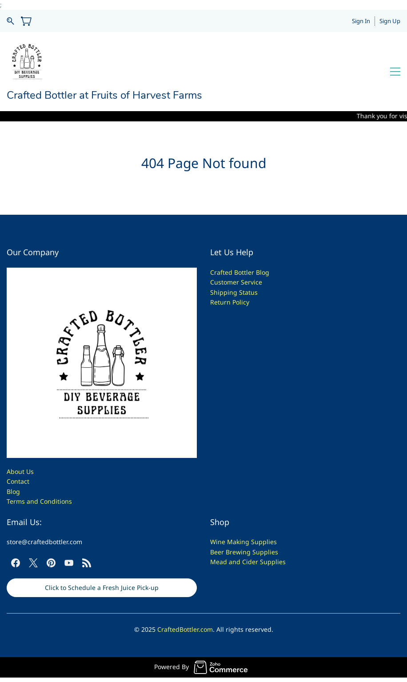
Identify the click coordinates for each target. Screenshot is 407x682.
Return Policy (229, 302)
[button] (102, 587)
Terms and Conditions (39, 501)
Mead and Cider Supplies (248, 562)
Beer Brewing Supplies (244, 552)
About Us (20, 471)
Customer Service (236, 282)
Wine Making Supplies (243, 542)
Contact (18, 481)
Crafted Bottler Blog (239, 272)
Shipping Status (234, 292)
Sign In (361, 21)
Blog (13, 491)
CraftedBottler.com (185, 629)
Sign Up (389, 21)
